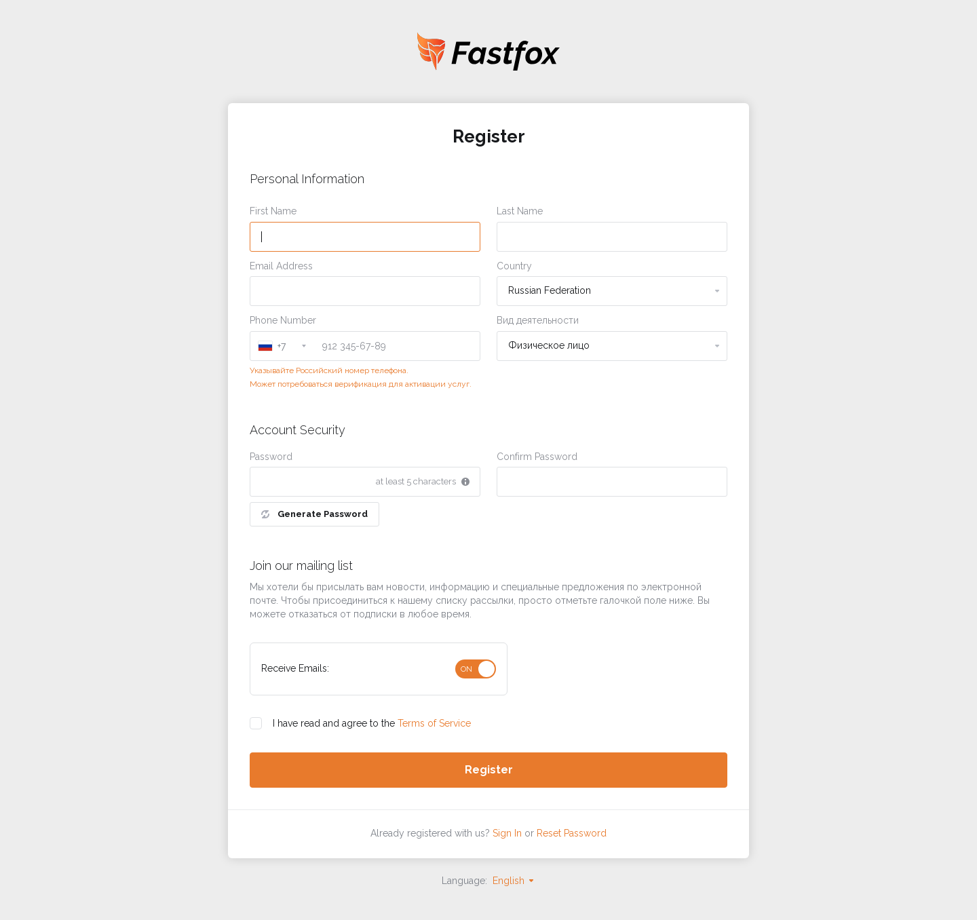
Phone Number (283, 320)
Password (271, 456)
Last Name (520, 211)
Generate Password (314, 514)
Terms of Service (434, 723)
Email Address (281, 266)
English (514, 880)
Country (514, 266)
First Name (273, 211)
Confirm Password (537, 456)
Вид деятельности (538, 320)
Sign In (507, 833)
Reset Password (572, 833)
